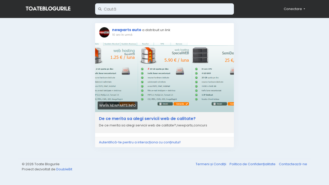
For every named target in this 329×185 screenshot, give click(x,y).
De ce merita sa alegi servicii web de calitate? (147, 119)
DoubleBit (64, 169)
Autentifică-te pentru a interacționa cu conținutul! (140, 142)
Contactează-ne (293, 164)
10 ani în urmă (122, 35)
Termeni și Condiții (211, 164)
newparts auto (126, 29)
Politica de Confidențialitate (253, 164)
